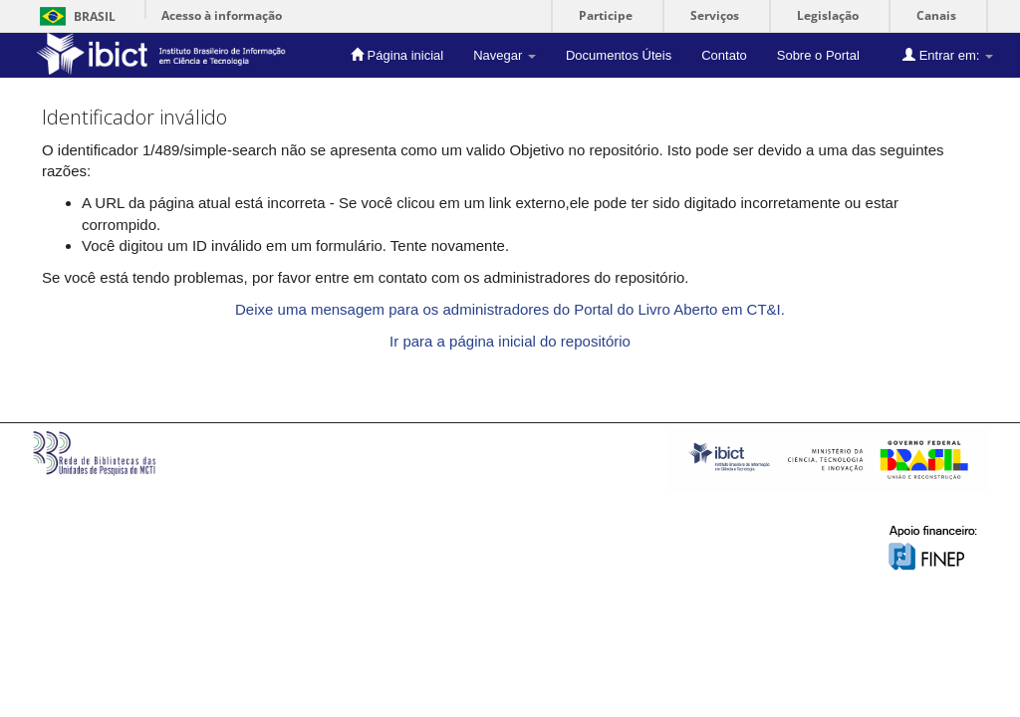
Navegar (504, 55)
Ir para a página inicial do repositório (510, 341)
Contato (724, 55)
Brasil (74, 16)
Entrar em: (947, 55)
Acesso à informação (221, 15)
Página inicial (397, 55)
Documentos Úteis (618, 55)
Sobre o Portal (818, 55)
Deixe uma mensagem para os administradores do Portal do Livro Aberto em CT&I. (510, 309)
